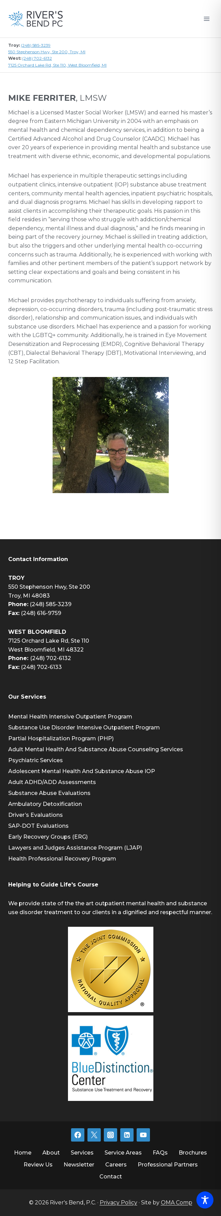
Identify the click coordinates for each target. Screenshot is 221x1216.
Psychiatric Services (35, 760)
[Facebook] (77, 1134)
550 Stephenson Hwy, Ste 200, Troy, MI (46, 51)
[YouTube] (143, 1134)
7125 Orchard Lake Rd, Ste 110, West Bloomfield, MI (57, 65)
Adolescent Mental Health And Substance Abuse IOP (81, 771)
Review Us (38, 1164)
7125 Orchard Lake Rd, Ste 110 (48, 641)
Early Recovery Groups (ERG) (48, 837)
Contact (110, 1176)
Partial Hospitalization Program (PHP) (61, 738)
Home (22, 1152)
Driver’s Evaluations (35, 815)
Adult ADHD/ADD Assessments (52, 782)
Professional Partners (168, 1164)
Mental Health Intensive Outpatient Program (70, 716)
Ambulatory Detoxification (45, 804)
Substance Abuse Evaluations (49, 793)
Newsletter (79, 1164)
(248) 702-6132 (37, 58)
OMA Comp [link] (176, 1202)
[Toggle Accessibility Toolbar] (205, 1200)
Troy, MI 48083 (29, 595)
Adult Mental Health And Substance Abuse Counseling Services (95, 749)
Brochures (193, 1152)
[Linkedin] (126, 1134)
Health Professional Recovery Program (62, 858)
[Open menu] (206, 18)
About (51, 1152)
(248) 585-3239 (36, 45)
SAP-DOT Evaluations (38, 826)
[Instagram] (110, 1134)
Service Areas (123, 1152)
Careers (116, 1164)
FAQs (160, 1152)
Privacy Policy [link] (118, 1202)
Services (82, 1152)
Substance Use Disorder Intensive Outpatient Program (84, 727)
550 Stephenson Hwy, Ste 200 (49, 587)
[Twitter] (93, 1134)
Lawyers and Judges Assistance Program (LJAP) (75, 847)
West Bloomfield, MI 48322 (46, 649)
